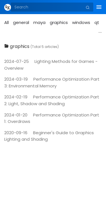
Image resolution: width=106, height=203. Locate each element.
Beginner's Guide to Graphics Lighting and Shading (49, 136)
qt (96, 22)
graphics (59, 22)
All (6, 22)
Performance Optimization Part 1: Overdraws (51, 118)
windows (81, 22)
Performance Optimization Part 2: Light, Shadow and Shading (51, 100)
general (21, 22)
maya (39, 22)
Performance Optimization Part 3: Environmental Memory (51, 82)
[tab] (53, 46)
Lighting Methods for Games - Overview (51, 64)
